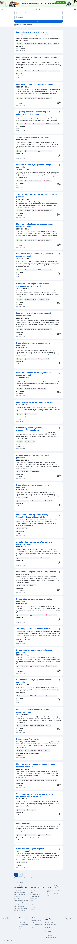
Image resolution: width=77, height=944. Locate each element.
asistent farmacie (34, 896)
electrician (32, 890)
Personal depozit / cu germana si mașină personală (33, 344)
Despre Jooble (22, 922)
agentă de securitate (19, 892)
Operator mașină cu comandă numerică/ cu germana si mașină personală (34, 795)
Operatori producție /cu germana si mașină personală (34, 166)
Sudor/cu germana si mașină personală (32, 137)
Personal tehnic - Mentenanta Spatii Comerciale (36, 57)
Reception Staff (23, 824)
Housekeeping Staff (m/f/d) (28, 739)
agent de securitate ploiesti (21, 894)
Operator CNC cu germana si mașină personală (36, 572)
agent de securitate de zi (20, 908)
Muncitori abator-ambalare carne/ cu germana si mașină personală (35, 765)
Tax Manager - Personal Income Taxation (33, 629)
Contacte (21, 926)
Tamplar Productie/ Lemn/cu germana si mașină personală (36, 195)
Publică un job (60, 2)
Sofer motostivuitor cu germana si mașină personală (34, 600)
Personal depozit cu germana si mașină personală (32, 486)
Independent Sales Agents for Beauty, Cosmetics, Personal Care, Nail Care (32, 515)
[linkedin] (70, 918)
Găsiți (38, 21)
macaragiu (32, 907)
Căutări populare (20, 882)
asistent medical (34, 904)
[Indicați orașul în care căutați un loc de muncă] (38, 17)
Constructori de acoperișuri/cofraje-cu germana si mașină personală (32, 284)
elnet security (17, 898)
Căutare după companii (50, 937)
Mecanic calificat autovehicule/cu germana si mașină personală (35, 710)
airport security (18, 890)
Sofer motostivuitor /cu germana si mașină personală (34, 651)
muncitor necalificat (35, 894)
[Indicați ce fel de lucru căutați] (38, 13)
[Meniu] (2, 9)
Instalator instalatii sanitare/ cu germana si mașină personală (34, 255)
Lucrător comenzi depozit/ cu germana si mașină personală (33, 314)
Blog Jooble (35, 927)
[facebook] (62, 918)
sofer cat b (33, 902)
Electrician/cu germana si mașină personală (34, 84)
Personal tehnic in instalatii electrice (31, 32)
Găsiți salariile (48, 935)
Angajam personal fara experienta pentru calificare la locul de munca (33, 113)
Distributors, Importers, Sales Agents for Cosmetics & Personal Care (33, 429)
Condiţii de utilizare (49, 927)
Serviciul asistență (23, 924)
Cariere (20, 928)
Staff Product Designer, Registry (30, 849)
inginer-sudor (33, 898)
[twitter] (66, 918)
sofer (31, 900)
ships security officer (19, 902)
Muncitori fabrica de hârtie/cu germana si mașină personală (33, 373)
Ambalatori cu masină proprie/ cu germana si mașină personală (35, 543)
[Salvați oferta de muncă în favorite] (59, 32)
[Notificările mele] (75, 9)
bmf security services (19, 910)
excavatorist (33, 909)
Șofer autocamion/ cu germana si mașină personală (33, 456)
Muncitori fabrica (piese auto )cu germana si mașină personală (35, 225)
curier (31, 892)
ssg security (17, 896)
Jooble (11, 940)
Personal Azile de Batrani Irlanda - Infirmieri (34, 402)
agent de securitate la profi (21, 900)
